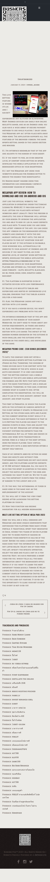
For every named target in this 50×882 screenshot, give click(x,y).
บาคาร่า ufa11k (19, 708)
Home (4, 62)
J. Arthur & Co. (40, 855)
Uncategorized (16, 62)
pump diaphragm (20, 675)
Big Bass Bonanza (20, 766)
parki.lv (16, 695)
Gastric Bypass (19, 643)
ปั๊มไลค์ (14, 655)
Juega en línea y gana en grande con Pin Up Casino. (27, 605)
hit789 (15, 753)
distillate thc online (23, 679)
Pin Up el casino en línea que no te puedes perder (23, 613)
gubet (15, 704)
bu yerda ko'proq (20, 664)
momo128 (16, 651)
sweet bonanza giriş (22, 700)
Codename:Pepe (19, 749)
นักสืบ (14, 786)
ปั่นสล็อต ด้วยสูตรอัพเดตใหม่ (23, 802)
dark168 (16, 762)
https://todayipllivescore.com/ (17, 261)
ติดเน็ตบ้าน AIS (18, 716)
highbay (16, 778)
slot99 (15, 757)
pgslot (15, 737)
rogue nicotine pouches (23, 691)
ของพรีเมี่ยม (16, 774)
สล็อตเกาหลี (16, 733)
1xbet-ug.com (18, 724)
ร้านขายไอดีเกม (18, 631)
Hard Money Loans (21, 635)
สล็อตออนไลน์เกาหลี (19, 745)
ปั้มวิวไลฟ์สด (17, 720)
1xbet (15, 659)
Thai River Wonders (22, 647)
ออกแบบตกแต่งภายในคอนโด (23, 770)
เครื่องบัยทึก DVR (18, 683)
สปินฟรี (15, 687)
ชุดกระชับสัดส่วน (18, 712)
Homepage (17, 813)
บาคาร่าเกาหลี (17, 728)
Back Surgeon (18, 639)
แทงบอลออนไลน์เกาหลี (21, 741)
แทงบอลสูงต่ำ (17, 790)
